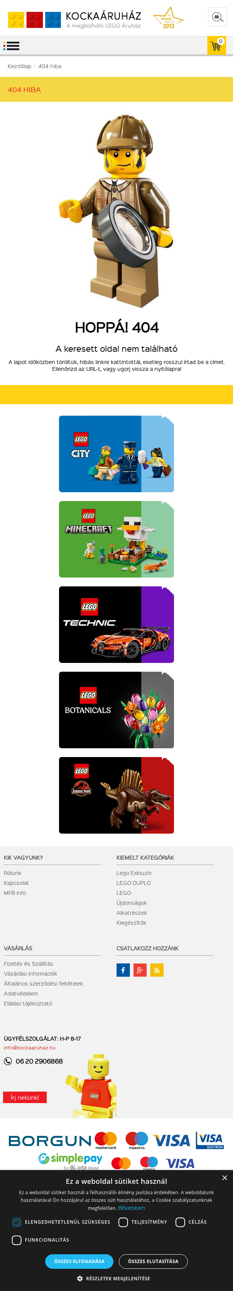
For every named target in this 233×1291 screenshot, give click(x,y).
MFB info (15, 892)
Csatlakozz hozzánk (147, 948)
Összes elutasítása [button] (153, 1261)
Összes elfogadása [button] (79, 1261)
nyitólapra (167, 368)
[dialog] (116, 1230)
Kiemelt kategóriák (145, 857)
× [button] (224, 1178)
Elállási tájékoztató (28, 1003)
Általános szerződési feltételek (43, 983)
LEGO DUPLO (133, 882)
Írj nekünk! (25, 1097)
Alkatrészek (131, 912)
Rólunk (12, 872)
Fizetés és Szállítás (28, 963)
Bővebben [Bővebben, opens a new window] (131, 1207)
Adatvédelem (21, 993)
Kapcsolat (16, 882)
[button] (116, 1278)
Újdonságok (131, 902)
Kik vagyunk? (23, 857)
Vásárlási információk (30, 973)
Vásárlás (18, 948)
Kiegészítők (131, 922)
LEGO (123, 892)
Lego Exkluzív (134, 872)
